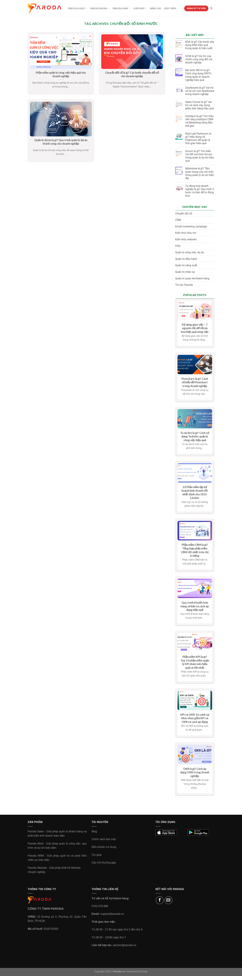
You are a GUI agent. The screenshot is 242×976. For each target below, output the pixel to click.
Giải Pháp (140, 8)
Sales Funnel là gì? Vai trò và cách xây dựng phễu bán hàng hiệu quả (199, 105)
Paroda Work (99, 8)
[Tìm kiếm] (211, 8)
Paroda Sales (77, 8)
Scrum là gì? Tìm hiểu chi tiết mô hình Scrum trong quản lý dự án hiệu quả (199, 156)
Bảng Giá (155, 8)
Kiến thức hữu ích (185, 232)
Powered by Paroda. (137, 971)
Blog (94, 831)
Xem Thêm (171, 8)
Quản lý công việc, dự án (189, 252)
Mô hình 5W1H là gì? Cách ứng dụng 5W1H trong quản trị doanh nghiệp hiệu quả (198, 75)
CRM (178, 220)
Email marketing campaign (191, 226)
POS (177, 246)
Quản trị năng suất (186, 265)
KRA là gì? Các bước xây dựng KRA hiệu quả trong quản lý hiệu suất (199, 45)
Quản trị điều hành (186, 259)
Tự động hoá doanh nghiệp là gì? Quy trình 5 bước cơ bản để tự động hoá (199, 190)
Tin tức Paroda (184, 284)
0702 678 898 (100, 906)
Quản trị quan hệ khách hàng (192, 278)
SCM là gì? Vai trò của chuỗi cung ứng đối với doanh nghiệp (198, 59)
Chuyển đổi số (183, 213)
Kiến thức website (186, 239)
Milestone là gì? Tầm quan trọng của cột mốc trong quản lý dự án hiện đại (199, 173)
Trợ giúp (97, 854)
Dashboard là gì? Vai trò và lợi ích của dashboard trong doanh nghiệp (199, 91)
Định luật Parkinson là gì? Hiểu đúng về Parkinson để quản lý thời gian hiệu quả (198, 138)
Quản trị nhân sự (185, 271)
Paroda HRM (121, 8)
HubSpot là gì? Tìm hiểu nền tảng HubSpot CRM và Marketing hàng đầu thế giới (199, 121)
